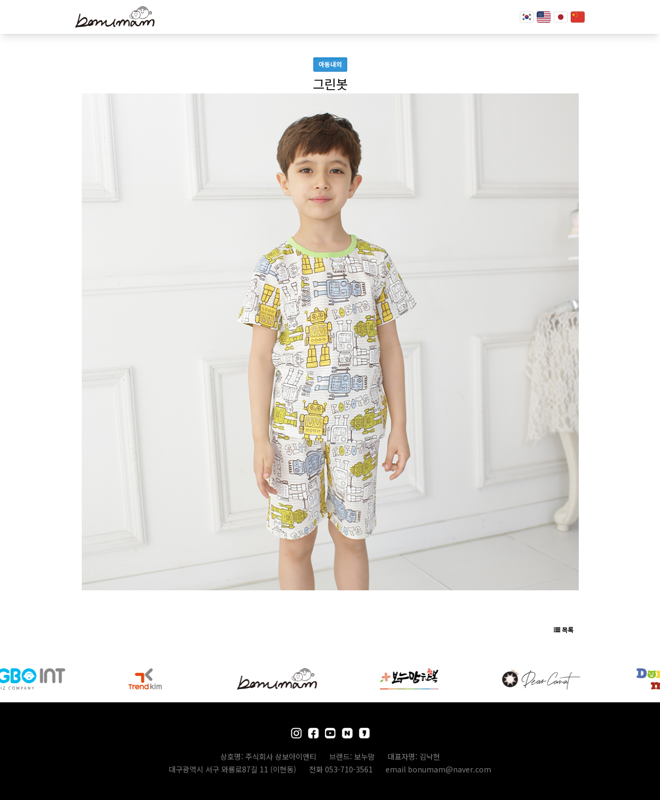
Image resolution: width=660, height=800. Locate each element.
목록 (563, 629)
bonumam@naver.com (449, 769)
